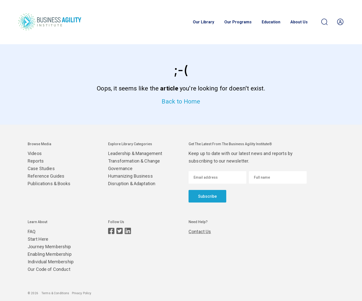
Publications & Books (49, 183)
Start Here (38, 239)
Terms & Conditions (55, 293)
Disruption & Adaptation (131, 183)
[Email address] (217, 177)
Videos (35, 153)
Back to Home (181, 101)
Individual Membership (51, 261)
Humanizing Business (130, 176)
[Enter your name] (278, 177)
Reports (36, 161)
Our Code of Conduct (49, 269)
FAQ (31, 231)
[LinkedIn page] (128, 231)
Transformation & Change (134, 161)
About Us (299, 22)
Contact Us (200, 231)
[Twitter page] (119, 231)
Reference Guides (46, 176)
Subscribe (207, 196)
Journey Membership (49, 246)
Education (271, 22)
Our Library (203, 22)
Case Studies (41, 168)
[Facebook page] (111, 231)
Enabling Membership (50, 254)
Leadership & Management (135, 153)
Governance (120, 168)
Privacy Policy (82, 293)
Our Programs (238, 22)
